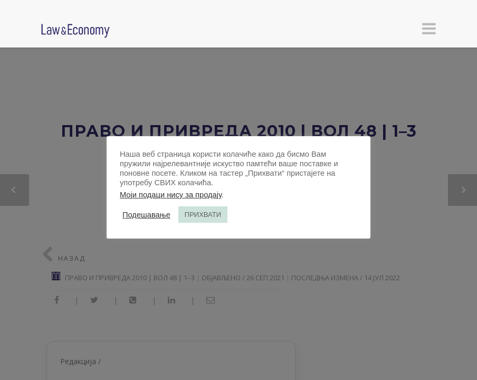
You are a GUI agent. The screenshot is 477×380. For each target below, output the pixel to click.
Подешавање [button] (146, 215)
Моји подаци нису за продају (171, 195)
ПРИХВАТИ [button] (203, 214)
